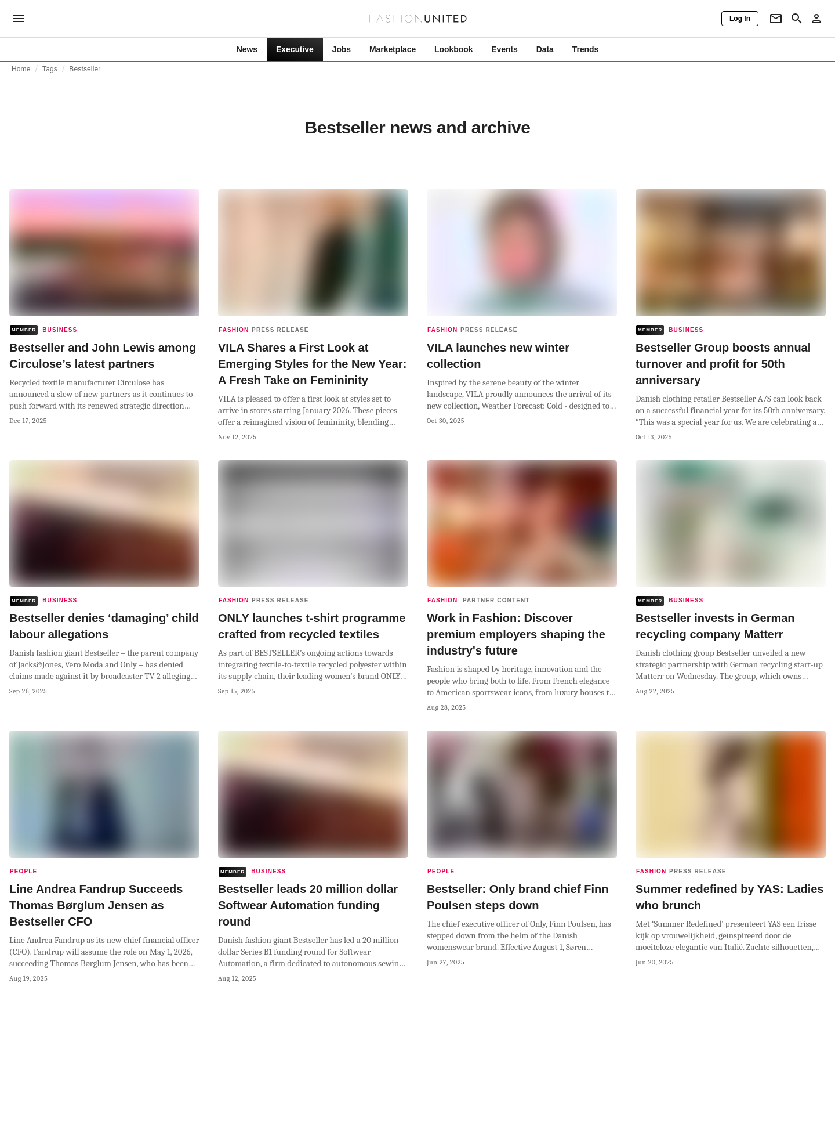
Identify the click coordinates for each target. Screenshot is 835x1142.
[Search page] (796, 19)
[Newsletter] (775, 19)
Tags (49, 69)
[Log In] (739, 18)
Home (21, 69)
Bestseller (84, 69)
